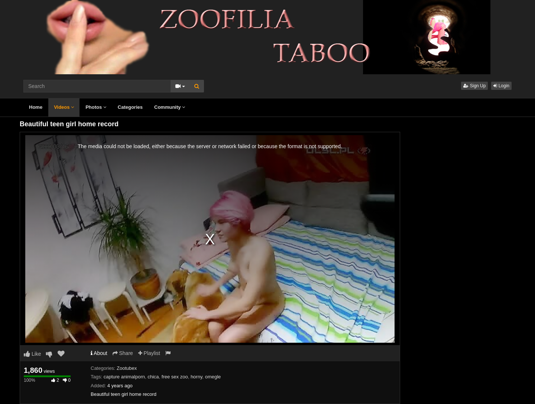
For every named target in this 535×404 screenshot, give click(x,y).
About (99, 353)
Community (169, 107)
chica (153, 376)
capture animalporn (124, 376)
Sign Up (474, 85)
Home (35, 107)
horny (196, 376)
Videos (64, 107)
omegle (213, 376)
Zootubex (127, 368)
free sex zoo (175, 376)
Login (501, 85)
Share (123, 353)
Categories (130, 107)
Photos (95, 107)
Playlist (149, 353)
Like (32, 354)
